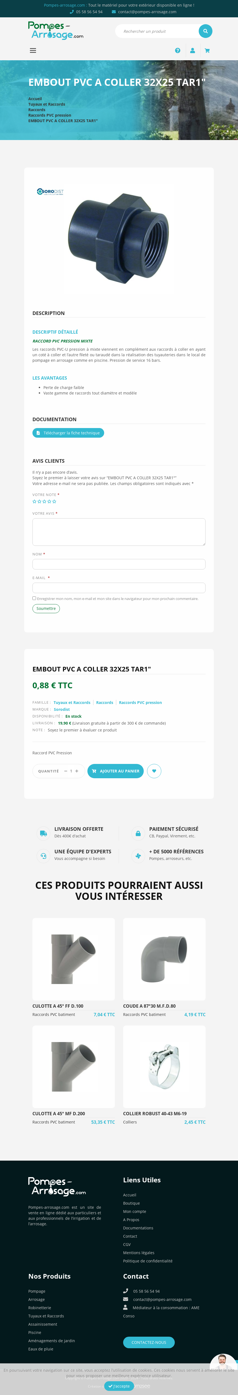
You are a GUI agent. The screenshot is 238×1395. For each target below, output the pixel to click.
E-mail (41, 577)
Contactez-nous (149, 1342)
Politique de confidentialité (148, 1261)
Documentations (138, 1227)
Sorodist (62, 709)
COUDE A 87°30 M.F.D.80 (149, 1006)
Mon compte (134, 1211)
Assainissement (42, 1324)
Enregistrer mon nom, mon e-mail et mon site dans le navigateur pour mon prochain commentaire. (117, 598)
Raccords (36, 109)
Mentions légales (138, 1252)
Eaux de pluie (40, 1349)
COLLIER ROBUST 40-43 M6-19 (155, 1114)
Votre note (46, 494)
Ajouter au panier (115, 771)
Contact (130, 1236)
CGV (127, 1244)
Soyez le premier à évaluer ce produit (82, 730)
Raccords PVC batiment (53, 1014)
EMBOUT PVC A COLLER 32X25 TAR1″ (63, 120)
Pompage (36, 1291)
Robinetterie (39, 1307)
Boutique (131, 1203)
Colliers (130, 1122)
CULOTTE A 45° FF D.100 (57, 1006)
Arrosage (36, 1299)
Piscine (34, 1332)
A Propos (131, 1219)
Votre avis (45, 513)
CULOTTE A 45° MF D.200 (58, 1114)
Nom (38, 554)
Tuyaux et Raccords (46, 104)
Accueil (35, 98)
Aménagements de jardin (51, 1340)
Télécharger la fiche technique (68, 432)
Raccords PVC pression (49, 115)
